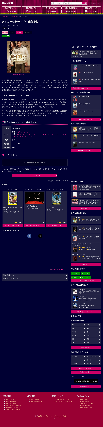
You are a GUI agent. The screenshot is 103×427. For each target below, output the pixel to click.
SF (72, 360)
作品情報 (14, 16)
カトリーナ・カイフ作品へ (56, 225)
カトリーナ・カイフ (37, 134)
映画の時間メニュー (11, 8)
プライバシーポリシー (61, 416)
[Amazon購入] (18, 74)
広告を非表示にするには (58, 269)
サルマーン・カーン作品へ (34, 225)
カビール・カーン (23, 132)
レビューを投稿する (34, 175)
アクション (75, 356)
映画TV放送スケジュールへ (85, 312)
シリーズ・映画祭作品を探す (85, 280)
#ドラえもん (75, 274)
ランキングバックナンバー (64, 401)
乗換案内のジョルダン (45, 416)
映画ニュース (31, 11)
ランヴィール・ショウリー (54, 134)
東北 (88, 332)
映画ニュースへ (85, 208)
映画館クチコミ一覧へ (85, 368)
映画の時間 (5, 16)
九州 (73, 342)
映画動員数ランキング (63, 399)
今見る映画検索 (94, 3)
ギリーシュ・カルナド (27, 136)
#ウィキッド (84, 274)
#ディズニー (86, 277)
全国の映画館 (35, 399)
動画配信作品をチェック (85, 150)
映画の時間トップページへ (10, 278)
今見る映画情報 (85, 405)
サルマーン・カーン (23, 134)
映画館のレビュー (36, 401)
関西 (73, 328)
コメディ (74, 363)
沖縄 (88, 342)
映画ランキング (91, 8)
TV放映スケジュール (86, 403)
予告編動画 (51, 11)
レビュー (18, 32)
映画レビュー (85, 264)
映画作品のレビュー (12, 407)
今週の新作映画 (51, 8)
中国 (73, 339)
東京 (73, 325)
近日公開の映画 (71, 8)
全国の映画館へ (85, 347)
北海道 (74, 332)
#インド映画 (6, 35)
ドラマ (4, 28)
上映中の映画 (31, 8)
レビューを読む (91, 11)
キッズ (89, 360)
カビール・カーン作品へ (12, 225)
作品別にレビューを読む (13, 409)
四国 (88, 339)
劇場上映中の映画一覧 (85, 119)
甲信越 (74, 335)
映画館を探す (11, 11)
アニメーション (91, 356)
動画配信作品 (71, 11)
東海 (88, 328)
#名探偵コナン (75, 277)
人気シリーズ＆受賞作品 (13, 405)
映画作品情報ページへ (9, 275)
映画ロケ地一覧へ (85, 372)
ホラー (89, 363)
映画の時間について (85, 386)
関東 (88, 325)
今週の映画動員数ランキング (79, 88)
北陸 (88, 335)
